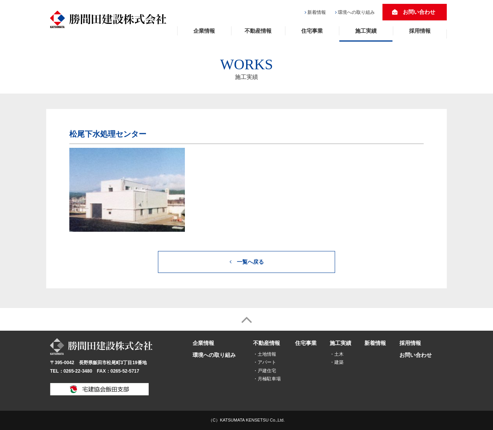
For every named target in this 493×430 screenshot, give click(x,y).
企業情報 (204, 31)
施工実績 (366, 31)
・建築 (337, 362)
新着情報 (316, 12)
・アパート (264, 362)
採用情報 (420, 31)
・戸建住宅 (264, 370)
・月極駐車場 (267, 378)
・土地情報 (264, 354)
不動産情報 (258, 31)
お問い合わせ (413, 12)
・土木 (337, 354)
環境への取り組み (356, 12)
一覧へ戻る (247, 262)
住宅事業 (312, 31)
